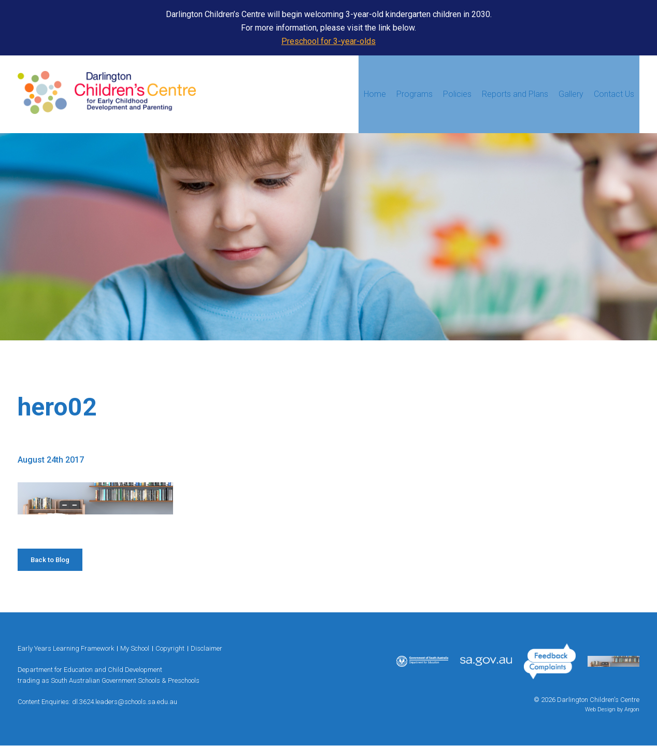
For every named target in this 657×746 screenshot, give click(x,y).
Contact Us (614, 94)
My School (134, 648)
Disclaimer (206, 648)
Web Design (600, 709)
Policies (457, 94)
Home (375, 94)
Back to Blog (50, 560)
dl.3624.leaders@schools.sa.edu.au (124, 702)
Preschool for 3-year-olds (328, 41)
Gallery (571, 94)
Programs (414, 94)
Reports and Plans (515, 94)
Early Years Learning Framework (66, 648)
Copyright (169, 648)
